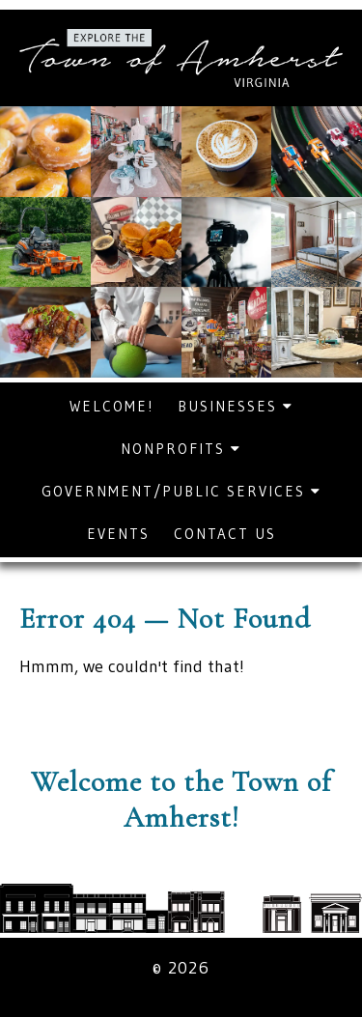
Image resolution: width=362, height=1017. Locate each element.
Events (118, 533)
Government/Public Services (181, 491)
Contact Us (225, 533)
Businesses (235, 406)
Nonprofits (181, 448)
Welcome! (111, 406)
